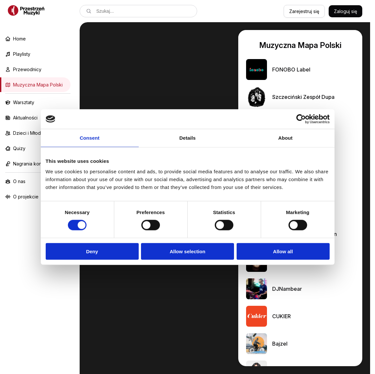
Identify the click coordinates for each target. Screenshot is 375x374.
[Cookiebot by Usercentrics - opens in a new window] (301, 119)
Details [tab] (188, 138)
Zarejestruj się (304, 11)
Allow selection (187, 251)
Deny (92, 251)
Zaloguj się (345, 11)
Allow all (283, 251)
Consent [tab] (90, 138)
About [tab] (285, 138)
